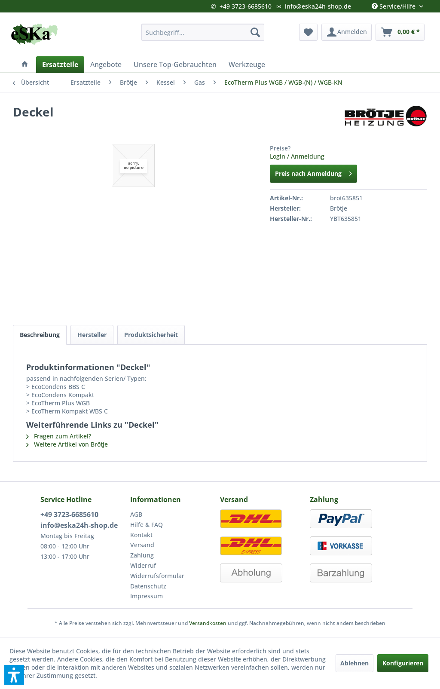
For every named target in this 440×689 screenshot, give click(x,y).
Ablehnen (354, 663)
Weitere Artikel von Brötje (67, 444)
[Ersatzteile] (60, 64)
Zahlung (142, 555)
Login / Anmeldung (297, 156)
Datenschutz (148, 586)
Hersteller (92, 335)
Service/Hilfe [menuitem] (394, 4)
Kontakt (141, 535)
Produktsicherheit (151, 335)
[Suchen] (255, 32)
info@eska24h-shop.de (318, 6)
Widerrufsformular (157, 576)
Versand (142, 545)
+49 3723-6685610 (246, 6)
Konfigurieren (402, 663)
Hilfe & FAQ (146, 525)
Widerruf (143, 565)
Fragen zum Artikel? (58, 436)
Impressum (146, 596)
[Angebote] (106, 64)
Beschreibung (40, 335)
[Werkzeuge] (247, 64)
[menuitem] (203, 32)
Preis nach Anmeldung (313, 172)
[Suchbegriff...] (203, 32)
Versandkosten (207, 623)
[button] (14, 675)
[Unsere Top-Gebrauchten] (175, 64)
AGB (136, 514)
